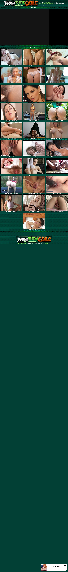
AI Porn (52, 3)
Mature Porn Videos (47, 3)
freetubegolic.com (22, 243)
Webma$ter (47, 243)
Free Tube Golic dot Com (47, 2)
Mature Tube (41, 3)
